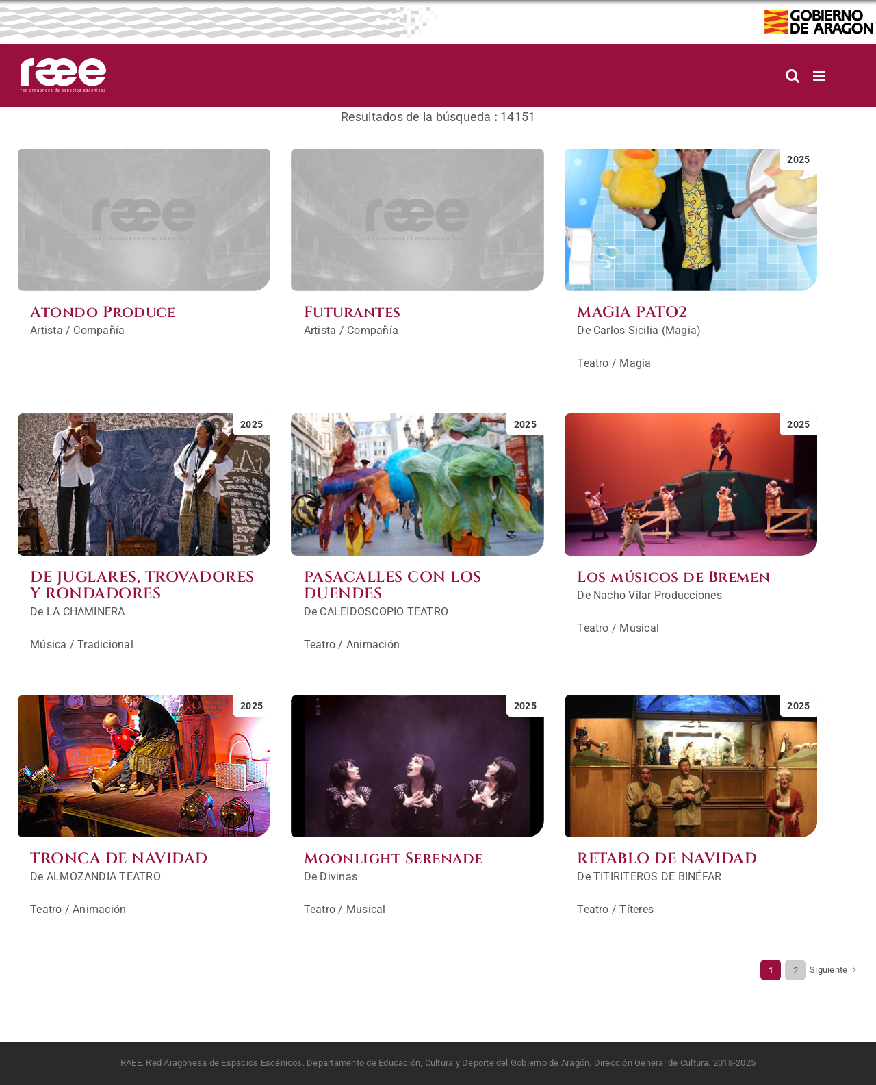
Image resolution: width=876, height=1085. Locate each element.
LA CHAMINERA (86, 611)
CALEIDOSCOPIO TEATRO (384, 611)
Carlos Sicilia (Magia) (647, 330)
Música (48, 644)
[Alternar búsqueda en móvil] (792, 75)
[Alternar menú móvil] (820, 75)
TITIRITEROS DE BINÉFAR (657, 876)
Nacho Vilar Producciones (657, 595)
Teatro (592, 363)
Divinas (338, 876)
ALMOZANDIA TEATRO (104, 876)
